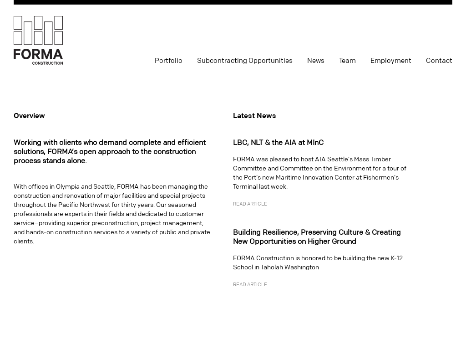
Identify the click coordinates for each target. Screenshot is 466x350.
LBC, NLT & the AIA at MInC (278, 142)
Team (347, 61)
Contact (439, 61)
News (315, 61)
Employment (390, 61)
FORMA (38, 41)
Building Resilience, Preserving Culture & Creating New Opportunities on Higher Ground (317, 237)
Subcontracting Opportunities (245, 61)
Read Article (250, 204)
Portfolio (168, 61)
